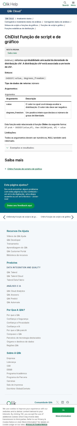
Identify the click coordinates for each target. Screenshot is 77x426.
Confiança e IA (13, 326)
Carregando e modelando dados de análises (23, 22)
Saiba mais (12, 53)
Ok (63, 410)
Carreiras (11, 381)
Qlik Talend (12, 272)
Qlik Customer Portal (16, 251)
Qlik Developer (14, 240)
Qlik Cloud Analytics (16, 291)
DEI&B (9, 369)
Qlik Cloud (14, 11)
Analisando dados (24, 18)
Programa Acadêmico (17, 373)
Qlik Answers (13, 295)
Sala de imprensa (15, 385)
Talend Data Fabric (15, 280)
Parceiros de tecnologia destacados (24, 338)
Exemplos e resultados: (22, 147)
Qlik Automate (13, 302)
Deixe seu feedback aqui (19, 205)
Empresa (11, 358)
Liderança (11, 362)
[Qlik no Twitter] (58, 402)
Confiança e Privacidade (18, 322)
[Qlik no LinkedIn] (63, 402)
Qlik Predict (12, 298)
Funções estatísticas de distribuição (19, 28)
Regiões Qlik (13, 345)
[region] (38, 415)
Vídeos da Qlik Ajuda (16, 236)
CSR (9, 366)
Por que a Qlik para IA (17, 330)
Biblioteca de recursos (17, 255)
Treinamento (13, 244)
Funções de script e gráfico (52, 25)
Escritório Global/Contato (18, 388)
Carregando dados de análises (57, 22)
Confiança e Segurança (17, 319)
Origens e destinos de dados (20, 341)
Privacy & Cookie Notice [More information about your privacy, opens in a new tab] (36, 424)
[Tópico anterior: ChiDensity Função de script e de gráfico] (20, 217)
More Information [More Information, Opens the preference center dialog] (63, 416)
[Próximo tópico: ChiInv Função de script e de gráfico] (57, 217)
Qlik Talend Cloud (15, 276)
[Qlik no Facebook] (68, 402)
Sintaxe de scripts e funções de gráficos (21, 25)
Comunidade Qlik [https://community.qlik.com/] (43, 402)
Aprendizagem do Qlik (17, 247)
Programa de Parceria (17, 377)
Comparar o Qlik (14, 334)
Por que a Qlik (13, 315)
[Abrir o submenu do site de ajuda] (4, 11)
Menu (73, 5)
